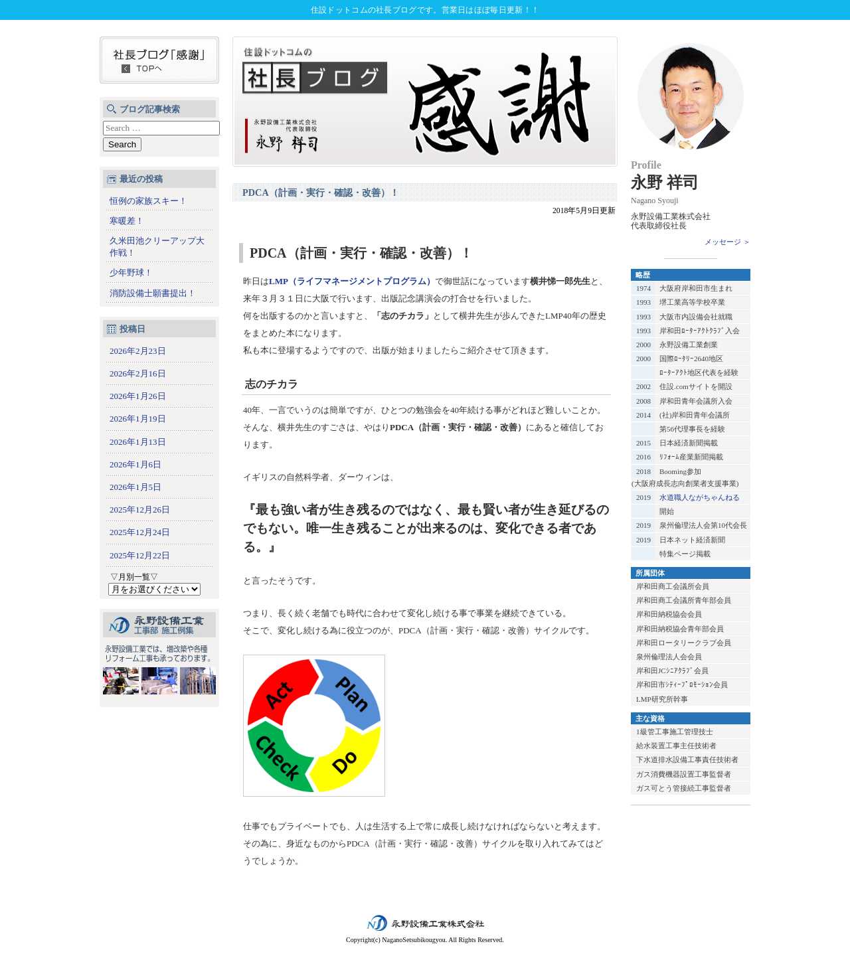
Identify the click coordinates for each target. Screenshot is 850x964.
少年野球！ (131, 273)
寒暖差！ (127, 221)
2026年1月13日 (138, 442)
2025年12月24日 (140, 532)
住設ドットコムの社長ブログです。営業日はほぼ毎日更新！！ (425, 10)
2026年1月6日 (135, 464)
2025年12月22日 (140, 555)
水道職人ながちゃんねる (699, 497)
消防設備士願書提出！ (153, 293)
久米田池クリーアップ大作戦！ (157, 247)
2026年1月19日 (138, 419)
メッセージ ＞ (727, 242)
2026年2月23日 (138, 351)
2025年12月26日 (140, 510)
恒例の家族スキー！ (148, 201)
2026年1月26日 (138, 396)
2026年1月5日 (135, 487)
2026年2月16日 (138, 373)
